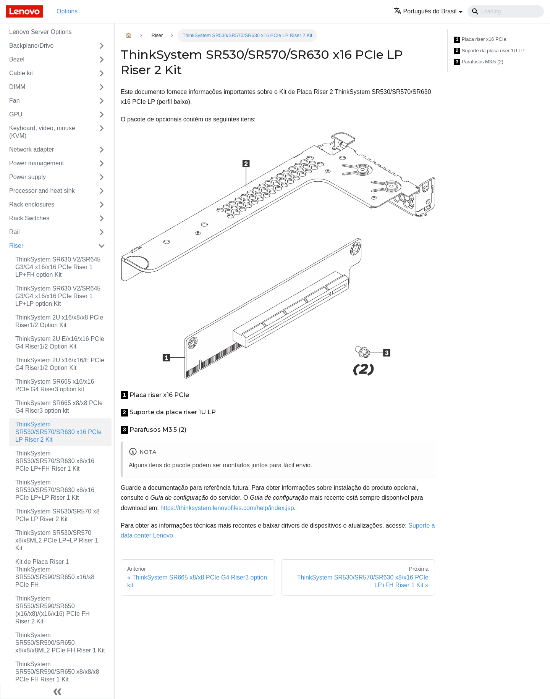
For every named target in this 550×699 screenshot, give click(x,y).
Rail (14, 232)
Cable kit (21, 73)
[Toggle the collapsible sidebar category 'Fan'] (102, 101)
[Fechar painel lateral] (57, 691)
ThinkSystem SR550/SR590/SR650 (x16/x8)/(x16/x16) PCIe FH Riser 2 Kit (52, 610)
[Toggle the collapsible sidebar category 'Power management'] (102, 163)
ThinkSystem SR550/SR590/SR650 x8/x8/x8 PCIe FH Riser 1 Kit (57, 672)
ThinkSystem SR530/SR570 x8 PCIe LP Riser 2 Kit (57, 515)
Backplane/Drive (31, 45)
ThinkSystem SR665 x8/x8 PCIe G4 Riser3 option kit (59, 407)
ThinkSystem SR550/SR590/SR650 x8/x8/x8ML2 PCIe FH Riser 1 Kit (60, 643)
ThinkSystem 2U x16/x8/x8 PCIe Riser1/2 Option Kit (59, 321)
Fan (14, 100)
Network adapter (31, 149)
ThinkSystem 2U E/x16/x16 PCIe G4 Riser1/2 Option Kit (59, 343)
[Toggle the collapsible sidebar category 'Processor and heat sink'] (102, 191)
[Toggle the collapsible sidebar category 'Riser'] (102, 246)
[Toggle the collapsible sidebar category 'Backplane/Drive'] (102, 46)
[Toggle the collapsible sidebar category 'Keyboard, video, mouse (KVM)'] (102, 132)
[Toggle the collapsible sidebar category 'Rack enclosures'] (102, 205)
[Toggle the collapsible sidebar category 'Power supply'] (102, 177)
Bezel (16, 59)
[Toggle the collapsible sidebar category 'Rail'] (102, 232)
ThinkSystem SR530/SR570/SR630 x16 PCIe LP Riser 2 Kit (58, 432)
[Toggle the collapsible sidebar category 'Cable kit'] (102, 73)
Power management (36, 163)
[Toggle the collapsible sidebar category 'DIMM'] (102, 87)
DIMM (17, 87)
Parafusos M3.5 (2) (478, 62)
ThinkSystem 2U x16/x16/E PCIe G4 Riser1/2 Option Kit (59, 364)
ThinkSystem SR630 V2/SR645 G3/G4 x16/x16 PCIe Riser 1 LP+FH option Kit (57, 267)
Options (67, 11)
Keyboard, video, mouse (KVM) (42, 132)
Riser (16, 245)
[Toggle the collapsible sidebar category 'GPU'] (102, 114)
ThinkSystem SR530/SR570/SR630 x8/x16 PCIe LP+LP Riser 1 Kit (54, 490)
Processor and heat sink (42, 190)
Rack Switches (29, 218)
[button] (428, 11)
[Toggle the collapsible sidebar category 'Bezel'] (102, 59)
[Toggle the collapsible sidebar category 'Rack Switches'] (102, 218)
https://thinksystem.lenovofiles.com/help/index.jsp (227, 508)
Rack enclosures (31, 204)
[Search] (505, 11)
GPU (16, 114)
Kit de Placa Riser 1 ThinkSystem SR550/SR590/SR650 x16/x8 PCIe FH (54, 573)
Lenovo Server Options (40, 32)
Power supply (27, 177)
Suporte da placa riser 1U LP (489, 51)
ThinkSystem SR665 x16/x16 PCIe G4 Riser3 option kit (54, 385)
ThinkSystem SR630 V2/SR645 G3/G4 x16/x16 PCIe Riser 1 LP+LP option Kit (57, 296)
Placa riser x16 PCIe (480, 39)
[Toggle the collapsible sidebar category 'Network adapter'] (102, 150)
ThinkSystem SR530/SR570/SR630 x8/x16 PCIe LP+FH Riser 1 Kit (54, 461)
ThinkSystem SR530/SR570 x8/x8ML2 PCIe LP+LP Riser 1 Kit (56, 540)
